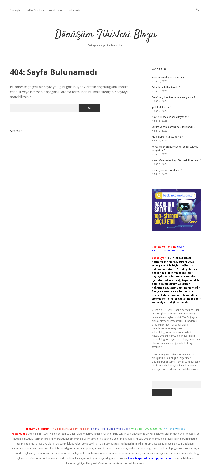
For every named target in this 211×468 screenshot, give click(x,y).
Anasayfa (15, 10)
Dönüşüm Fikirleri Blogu (105, 34)
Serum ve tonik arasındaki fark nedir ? (173, 127)
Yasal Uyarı (55, 10)
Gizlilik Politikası (35, 10)
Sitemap (16, 131)
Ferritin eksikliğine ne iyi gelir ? (169, 77)
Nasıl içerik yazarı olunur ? (167, 170)
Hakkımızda (73, 10)
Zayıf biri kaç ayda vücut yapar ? (170, 117)
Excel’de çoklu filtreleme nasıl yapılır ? (173, 97)
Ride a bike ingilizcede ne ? (167, 137)
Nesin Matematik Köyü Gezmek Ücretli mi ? (176, 160)
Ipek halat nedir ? (161, 107)
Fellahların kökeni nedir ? (166, 87)
